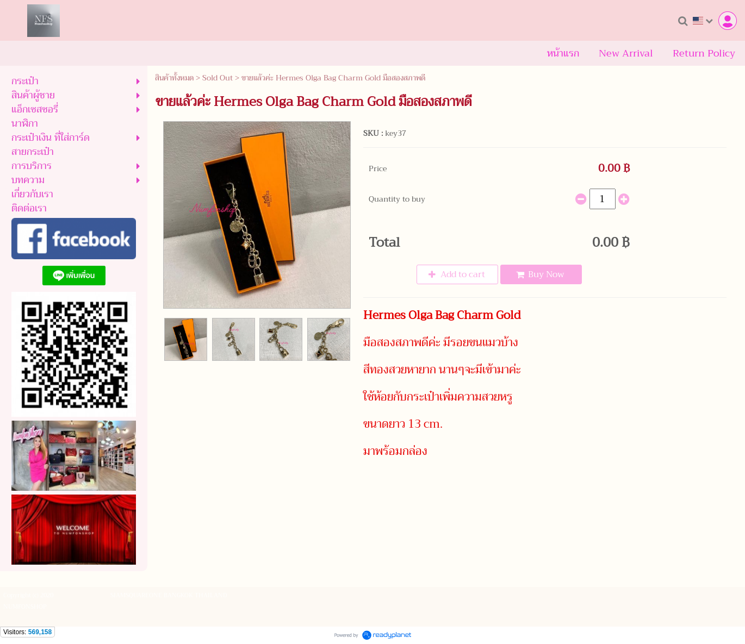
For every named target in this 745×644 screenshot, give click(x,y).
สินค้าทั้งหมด (174, 77)
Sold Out (217, 77)
